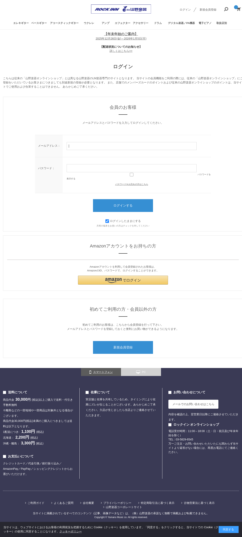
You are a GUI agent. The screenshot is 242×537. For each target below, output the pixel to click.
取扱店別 (221, 22)
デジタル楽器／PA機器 (181, 22)
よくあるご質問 (63, 502)
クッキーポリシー (70, 531)
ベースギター (39, 22)
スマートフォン (101, 372)
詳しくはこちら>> (121, 50)
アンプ (105, 22)
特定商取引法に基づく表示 (157, 502)
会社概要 (88, 502)
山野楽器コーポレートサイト (124, 507)
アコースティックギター (64, 22)
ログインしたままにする (123, 221)
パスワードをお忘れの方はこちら (131, 184)
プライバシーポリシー (117, 502)
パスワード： (46, 168)
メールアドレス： (49, 145)
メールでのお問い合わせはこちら (193, 404)
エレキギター (21, 22)
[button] (123, 280)
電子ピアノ (205, 22)
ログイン (185, 9)
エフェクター (122, 22)
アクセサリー (140, 22)
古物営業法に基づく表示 (199, 502)
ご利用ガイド (36, 502)
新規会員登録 (208, 9)
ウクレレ (89, 22)
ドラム (158, 22)
